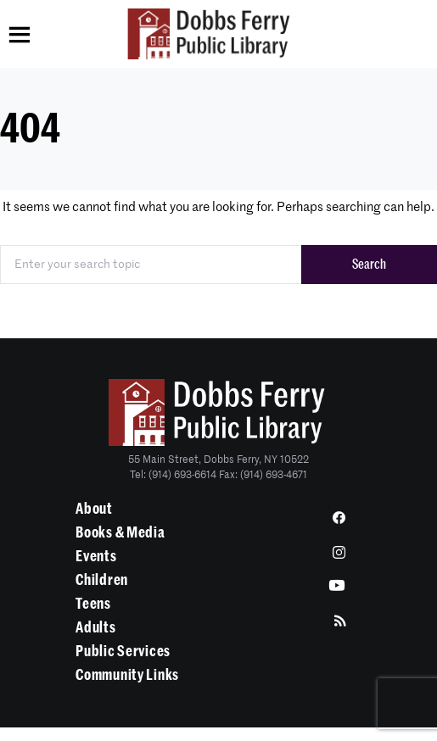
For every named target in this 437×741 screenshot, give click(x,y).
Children (102, 580)
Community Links (127, 674)
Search (369, 264)
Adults (95, 627)
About (94, 508)
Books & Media (120, 532)
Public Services (123, 651)
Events (96, 556)
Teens (93, 603)
